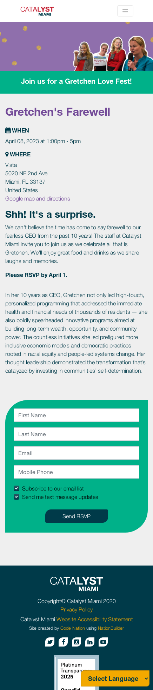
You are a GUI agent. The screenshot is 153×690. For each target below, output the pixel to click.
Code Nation (72, 628)
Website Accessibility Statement (94, 619)
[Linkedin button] (89, 642)
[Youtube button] (103, 642)
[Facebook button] (63, 642)
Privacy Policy (76, 609)
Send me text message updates (60, 497)
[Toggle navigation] (125, 10)
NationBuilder (111, 628)
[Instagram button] (76, 642)
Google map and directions (37, 198)
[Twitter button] (49, 642)
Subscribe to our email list (53, 488)
